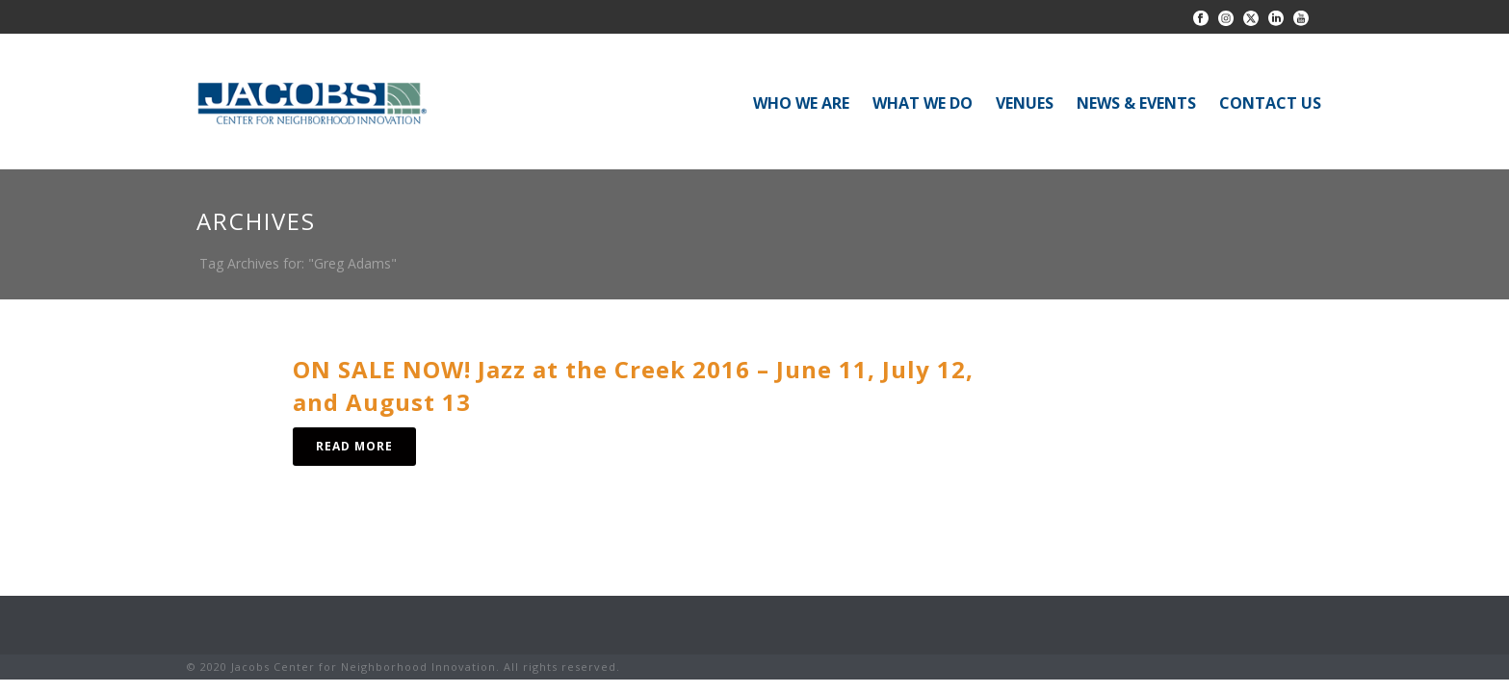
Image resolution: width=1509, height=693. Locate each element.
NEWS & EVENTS (1136, 103)
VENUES (1025, 103)
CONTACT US (1270, 103)
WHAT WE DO (922, 103)
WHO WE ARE (801, 103)
